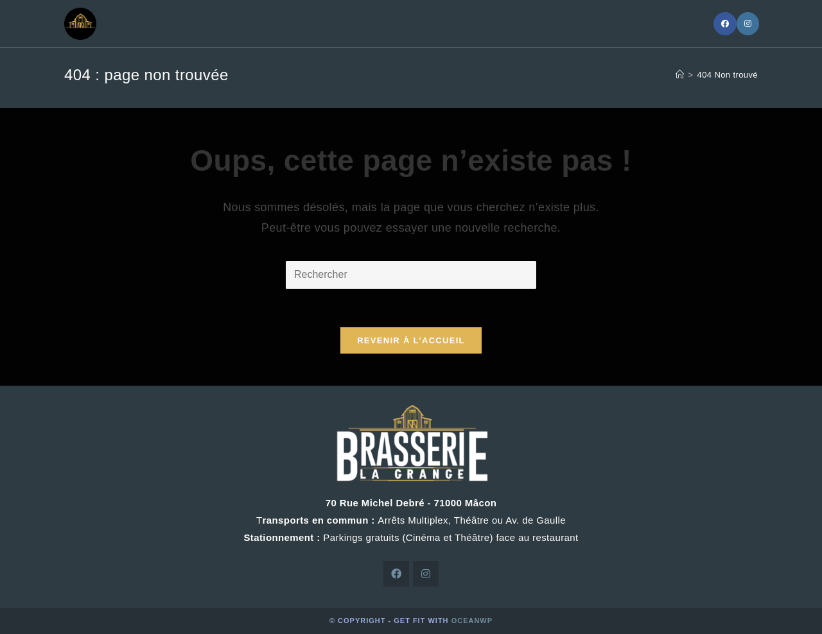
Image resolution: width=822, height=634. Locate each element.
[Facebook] (725, 23)
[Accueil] (680, 75)
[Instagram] (748, 23)
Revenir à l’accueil (411, 340)
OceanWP (472, 620)
